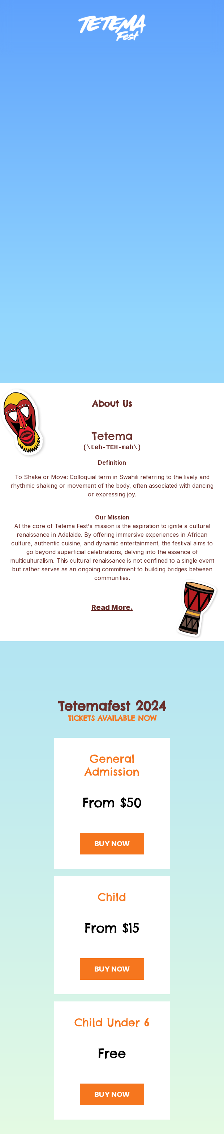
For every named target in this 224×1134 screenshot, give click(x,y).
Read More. (112, 607)
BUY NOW (112, 843)
